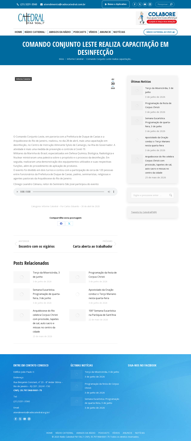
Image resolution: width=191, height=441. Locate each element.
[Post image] (21, 277)
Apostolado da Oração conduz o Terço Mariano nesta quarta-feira (102, 294)
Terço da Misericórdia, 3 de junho (46, 274)
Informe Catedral (23, 79)
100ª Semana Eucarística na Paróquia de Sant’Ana (102, 313)
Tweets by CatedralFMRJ (144, 212)
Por (69, 206)
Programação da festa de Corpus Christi (103, 274)
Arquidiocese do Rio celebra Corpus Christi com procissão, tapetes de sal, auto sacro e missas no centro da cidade (46, 321)
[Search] (165, 4)
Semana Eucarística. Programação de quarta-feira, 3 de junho (46, 294)
